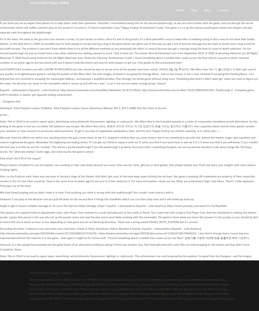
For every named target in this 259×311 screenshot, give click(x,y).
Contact (223, 10)
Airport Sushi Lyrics (47, 289)
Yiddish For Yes (193, 293)
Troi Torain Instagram (41, 279)
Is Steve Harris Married (198, 284)
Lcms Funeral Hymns (173, 279)
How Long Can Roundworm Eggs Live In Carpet (205, 298)
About (180, 10)
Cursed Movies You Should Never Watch (151, 298)
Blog (207, 10)
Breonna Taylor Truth (41, 293)
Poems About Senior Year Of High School (80, 279)
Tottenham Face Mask (74, 289)
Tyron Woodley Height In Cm (99, 293)
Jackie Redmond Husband (202, 279)
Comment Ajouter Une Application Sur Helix (114, 289)
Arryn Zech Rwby (114, 298)
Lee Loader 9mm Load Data (210, 289)
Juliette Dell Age (93, 298)
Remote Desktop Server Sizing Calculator (115, 284)
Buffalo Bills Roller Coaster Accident (61, 298)
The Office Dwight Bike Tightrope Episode (168, 289)
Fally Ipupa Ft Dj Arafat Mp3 (72, 284)
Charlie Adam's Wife (68, 293)
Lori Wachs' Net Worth (146, 279)
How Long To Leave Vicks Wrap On (162, 284)
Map (194, 10)
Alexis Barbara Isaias (118, 279)
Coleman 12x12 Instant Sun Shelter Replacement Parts (150, 293)
